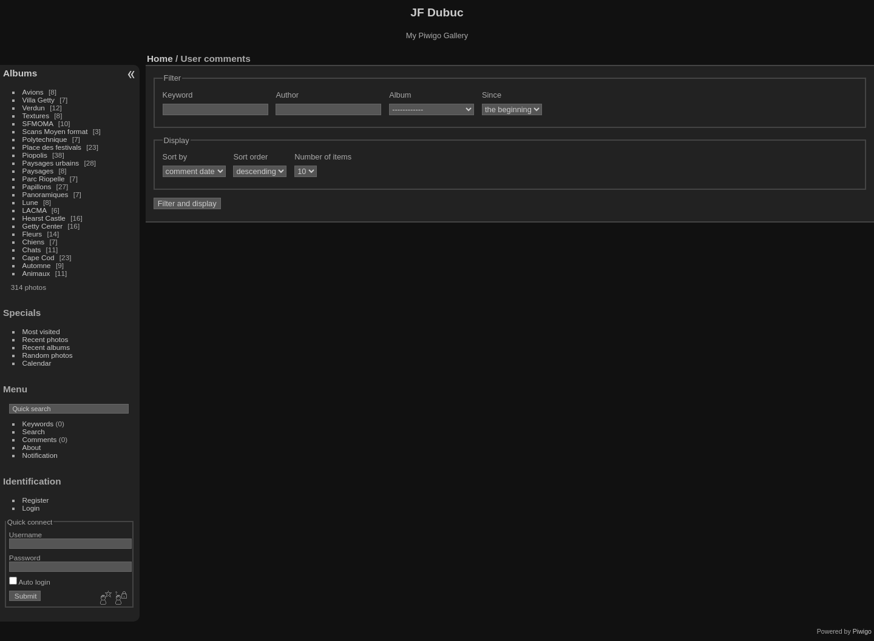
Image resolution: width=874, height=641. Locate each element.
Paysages (38, 171)
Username (25, 535)
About (31, 447)
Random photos (47, 355)
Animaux (36, 273)
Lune (30, 202)
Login (31, 508)
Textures (35, 115)
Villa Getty (38, 100)
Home (160, 58)
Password (25, 558)
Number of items (322, 156)
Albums (20, 73)
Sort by (175, 156)
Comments (39, 439)
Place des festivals (51, 147)
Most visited (41, 331)
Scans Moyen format (55, 131)
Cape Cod (38, 257)
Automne (36, 265)
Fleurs (32, 234)
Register (35, 500)
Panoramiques (45, 194)
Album (400, 94)
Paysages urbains (51, 163)
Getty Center (42, 226)
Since (491, 94)
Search (33, 431)
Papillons (37, 186)
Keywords (38, 424)
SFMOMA (37, 123)
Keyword (178, 94)
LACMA (34, 210)
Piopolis (34, 155)
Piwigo (862, 631)
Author (287, 94)
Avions (33, 92)
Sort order (250, 156)
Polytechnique (44, 139)
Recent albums (46, 347)
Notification (40, 455)
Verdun (33, 108)
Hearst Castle (44, 218)
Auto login (29, 582)
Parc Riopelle (43, 179)
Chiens (33, 242)
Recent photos (45, 339)
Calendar (37, 363)
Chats (31, 249)
